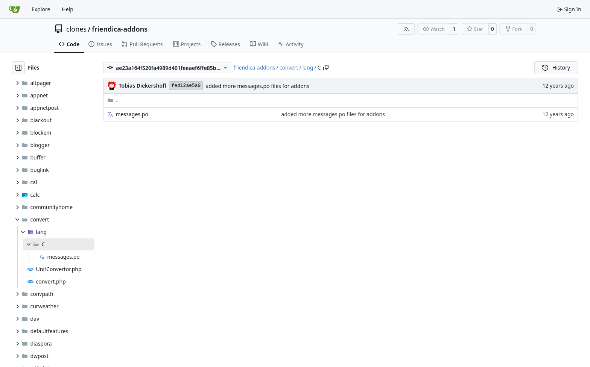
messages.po (132, 114)
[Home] (14, 9)
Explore (41, 9)
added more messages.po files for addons (257, 85)
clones (76, 29)
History (556, 67)
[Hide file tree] (18, 67)
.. (113, 100)
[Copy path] (325, 67)
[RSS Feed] (406, 29)
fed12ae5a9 (186, 85)
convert (289, 67)
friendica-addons (120, 29)
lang (308, 67)
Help (67, 9)
